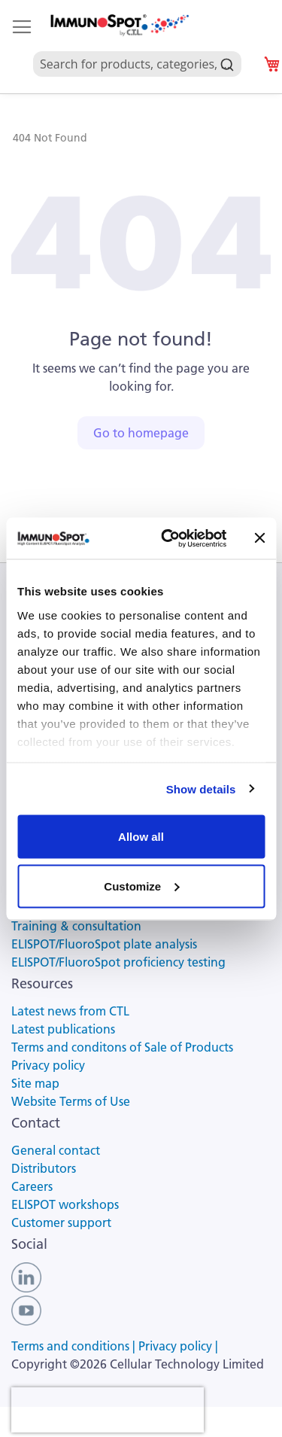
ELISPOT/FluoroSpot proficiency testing (118, 962)
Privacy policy (48, 1065)
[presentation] (107, 1409)
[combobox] (137, 47)
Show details (201, 788)
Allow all (141, 836)
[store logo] (119, 25)
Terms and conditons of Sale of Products (122, 1047)
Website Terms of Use (70, 1101)
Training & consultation (76, 925)
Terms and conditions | (74, 1345)
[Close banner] (259, 538)
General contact (55, 1150)
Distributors (43, 1168)
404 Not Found (50, 138)
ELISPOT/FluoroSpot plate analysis (104, 943)
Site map (35, 1083)
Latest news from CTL (70, 1010)
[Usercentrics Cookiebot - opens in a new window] (168, 538)
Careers (32, 1186)
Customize (141, 885)
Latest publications (63, 1029)
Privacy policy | (178, 1345)
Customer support (61, 1222)
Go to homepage (141, 432)
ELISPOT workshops (65, 1204)
